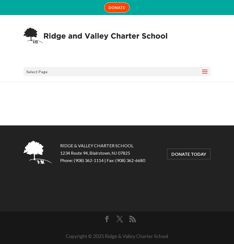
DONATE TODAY (188, 154)
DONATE (117, 7)
